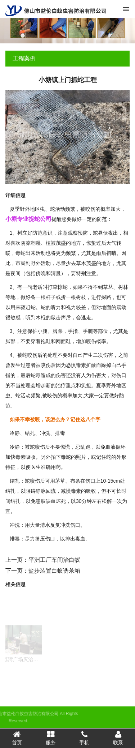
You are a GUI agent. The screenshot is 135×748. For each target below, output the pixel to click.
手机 (85, 737)
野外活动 (41, 263)
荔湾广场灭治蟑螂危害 (28, 665)
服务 (51, 737)
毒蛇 (66, 457)
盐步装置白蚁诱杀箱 (54, 571)
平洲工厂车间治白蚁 (54, 560)
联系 (118, 737)
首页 (17, 737)
